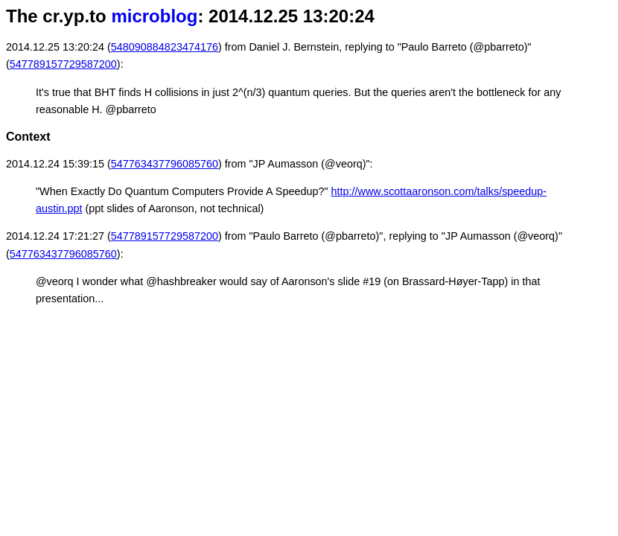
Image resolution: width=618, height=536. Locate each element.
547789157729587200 (63, 64)
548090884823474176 (164, 47)
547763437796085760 (164, 164)
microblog (154, 16)
